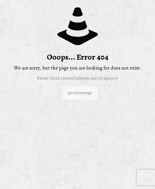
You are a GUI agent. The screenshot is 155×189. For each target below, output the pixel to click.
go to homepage (80, 92)
